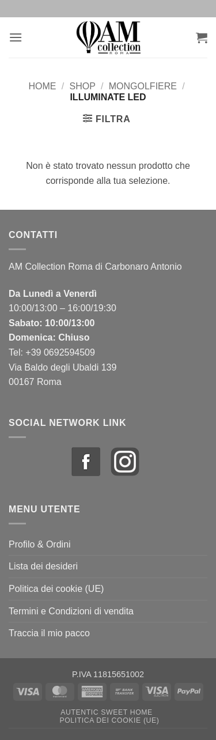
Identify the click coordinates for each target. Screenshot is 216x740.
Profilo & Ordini (40, 544)
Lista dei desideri (43, 566)
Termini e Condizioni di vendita (71, 611)
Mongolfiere (143, 86)
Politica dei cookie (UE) (56, 589)
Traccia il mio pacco (49, 633)
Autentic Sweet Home (106, 712)
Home (42, 86)
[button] (15, 37)
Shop (82, 86)
